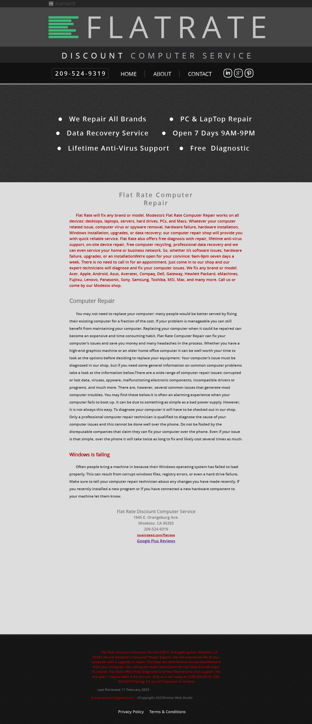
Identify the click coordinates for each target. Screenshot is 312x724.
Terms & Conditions (167, 711)
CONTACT (200, 73)
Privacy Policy (131, 711)
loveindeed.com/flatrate (156, 535)
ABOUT (162, 73)
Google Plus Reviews (156, 540)
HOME (129, 73)
